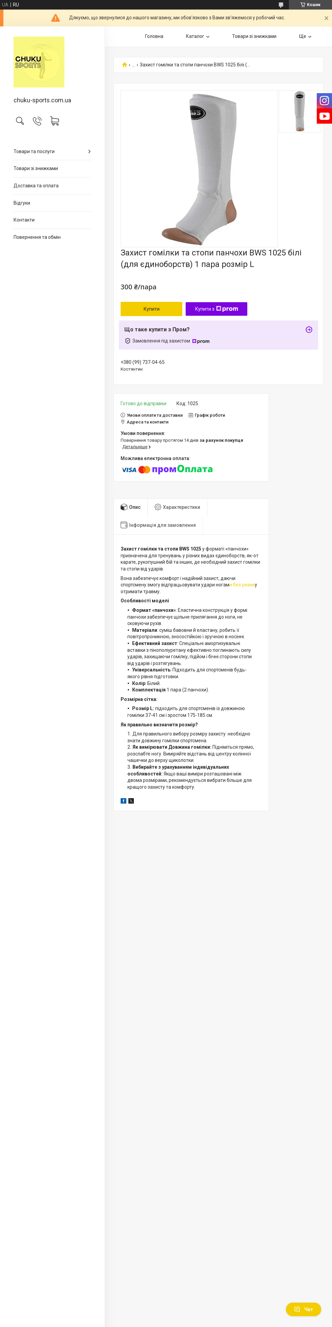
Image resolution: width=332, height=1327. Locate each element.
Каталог (195, 36)
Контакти (24, 220)
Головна (154, 36)
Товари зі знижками (36, 168)
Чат (303, 1309)
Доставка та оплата (36, 185)
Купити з (216, 309)
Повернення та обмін (37, 237)
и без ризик (242, 584)
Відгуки (22, 203)
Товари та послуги (34, 151)
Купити (152, 309)
